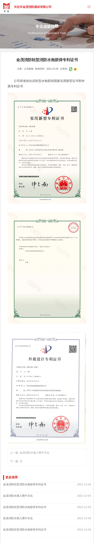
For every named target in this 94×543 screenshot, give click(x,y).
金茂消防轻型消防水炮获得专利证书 (24, 484)
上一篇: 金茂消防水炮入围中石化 (29, 452)
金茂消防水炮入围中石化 (18, 493)
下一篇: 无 (16, 461)
